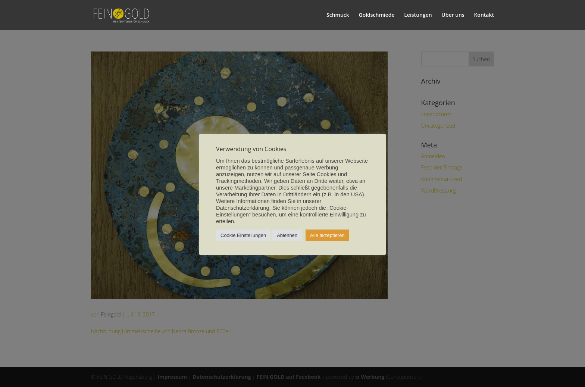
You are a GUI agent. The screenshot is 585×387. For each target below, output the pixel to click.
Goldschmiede (376, 15)
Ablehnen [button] (287, 235)
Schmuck (337, 15)
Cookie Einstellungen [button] (243, 235)
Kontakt (484, 15)
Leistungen (418, 15)
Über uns (452, 15)
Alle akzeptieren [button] (327, 235)
